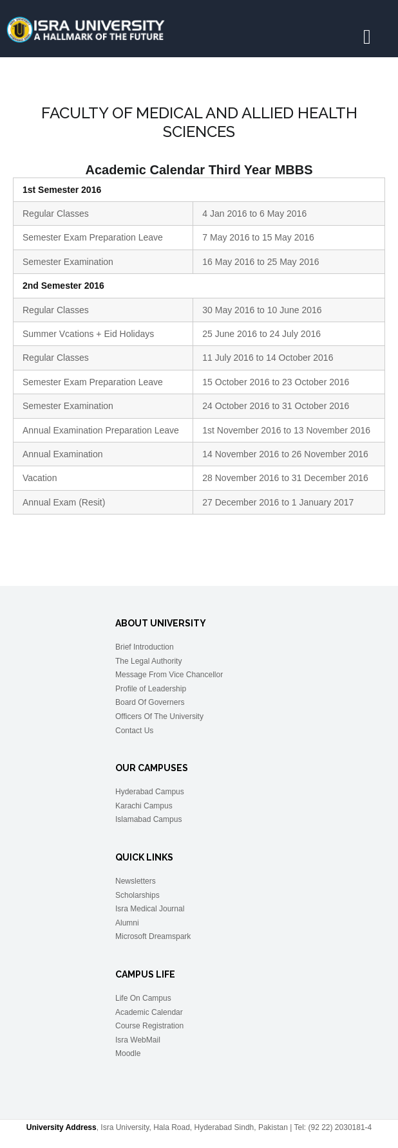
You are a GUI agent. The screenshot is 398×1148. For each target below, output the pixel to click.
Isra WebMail (137, 1039)
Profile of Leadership (150, 688)
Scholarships (137, 895)
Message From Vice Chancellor (169, 674)
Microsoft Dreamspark (153, 936)
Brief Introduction (144, 646)
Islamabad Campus (148, 819)
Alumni (127, 922)
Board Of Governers (149, 702)
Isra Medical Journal (149, 908)
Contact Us (134, 730)
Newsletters (135, 881)
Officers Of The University (159, 716)
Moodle (127, 1053)
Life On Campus (143, 998)
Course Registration (149, 1025)
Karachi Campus (144, 805)
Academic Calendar (149, 1012)
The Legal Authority (148, 661)
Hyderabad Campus (149, 791)
